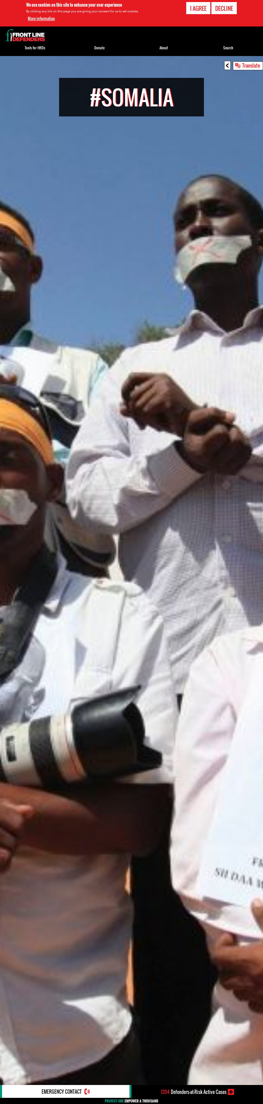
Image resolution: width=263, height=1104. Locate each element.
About (163, 47)
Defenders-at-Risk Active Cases (194, 1092)
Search (228, 47)
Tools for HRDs (35, 47)
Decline (224, 8)
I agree (198, 8)
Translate (251, 65)
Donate (99, 47)
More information (41, 18)
